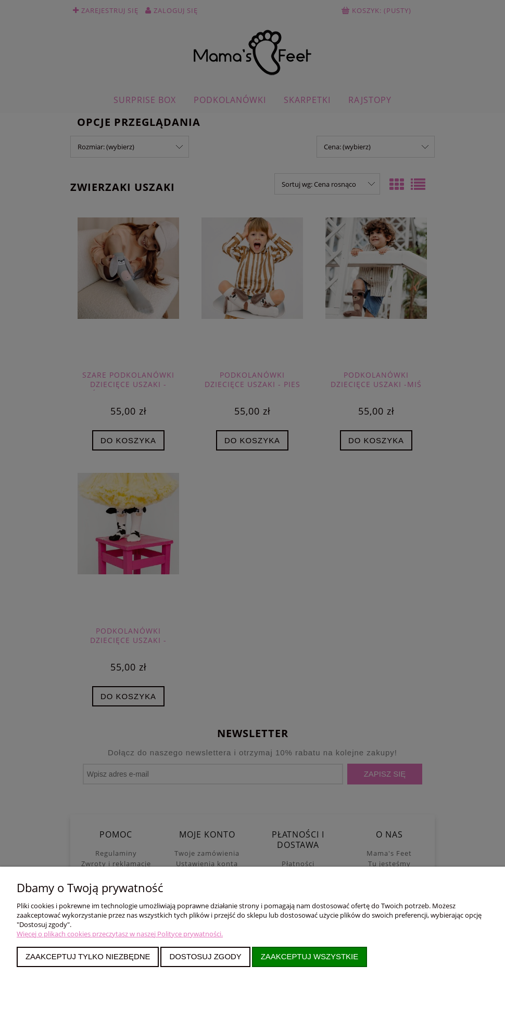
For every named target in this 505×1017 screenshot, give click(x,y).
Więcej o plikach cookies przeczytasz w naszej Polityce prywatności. (120, 933)
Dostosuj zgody (205, 956)
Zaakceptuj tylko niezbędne (88, 956)
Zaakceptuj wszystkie (310, 956)
